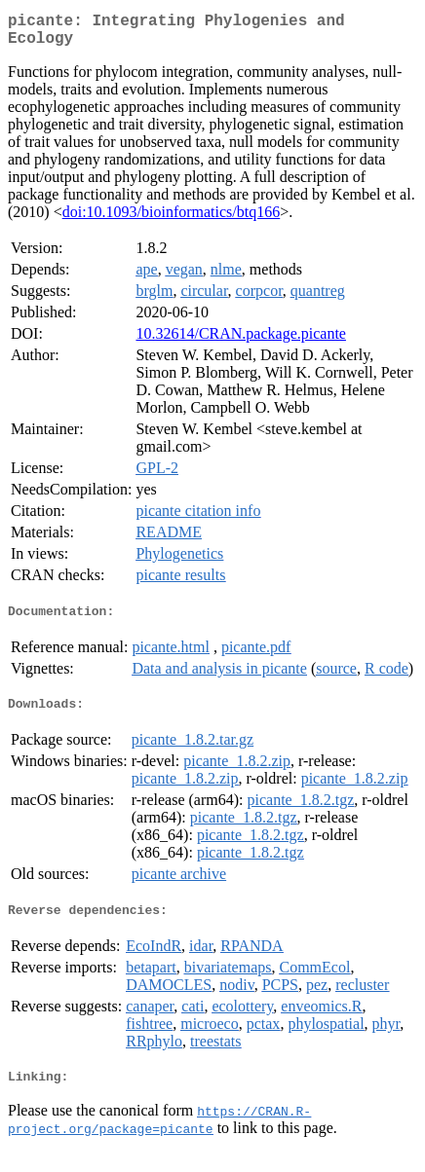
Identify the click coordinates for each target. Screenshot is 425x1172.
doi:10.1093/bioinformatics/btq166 (171, 219)
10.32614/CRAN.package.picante (240, 341)
